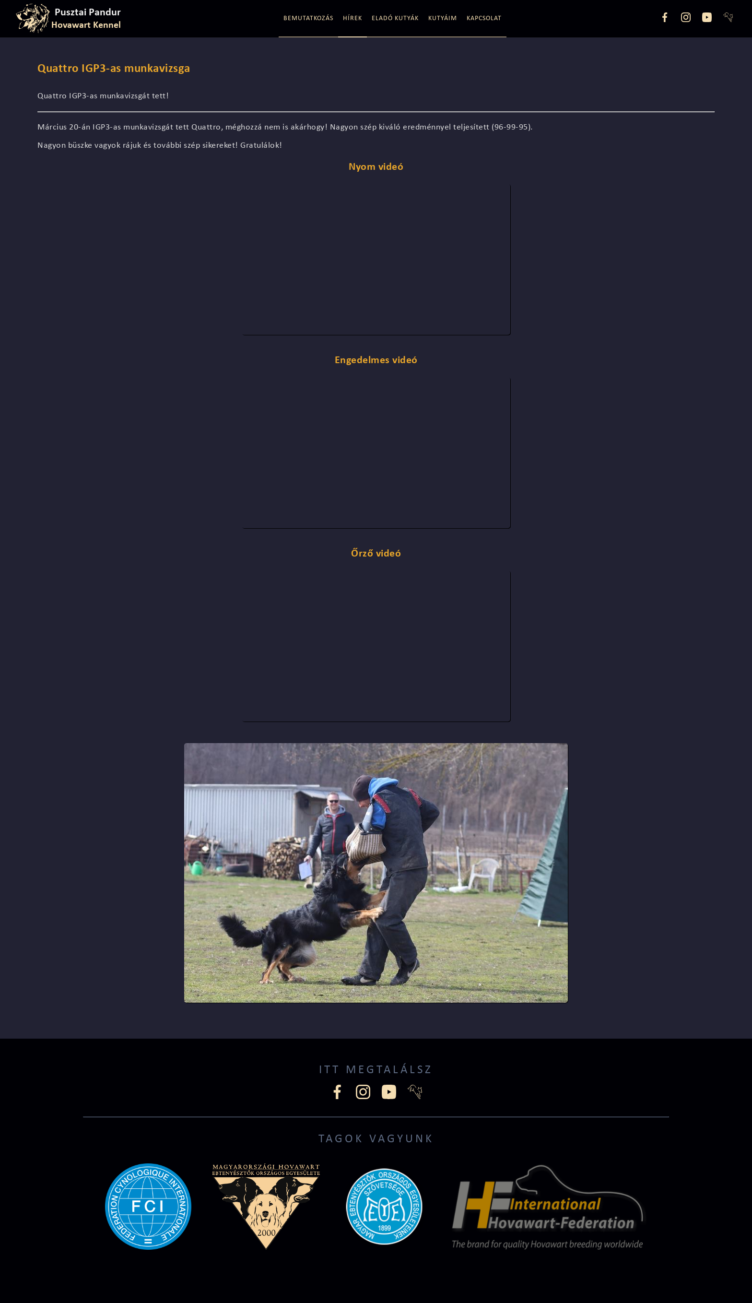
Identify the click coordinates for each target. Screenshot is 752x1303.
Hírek (352, 18)
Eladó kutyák (395, 18)
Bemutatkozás (308, 18)
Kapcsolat (484, 18)
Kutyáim (442, 18)
